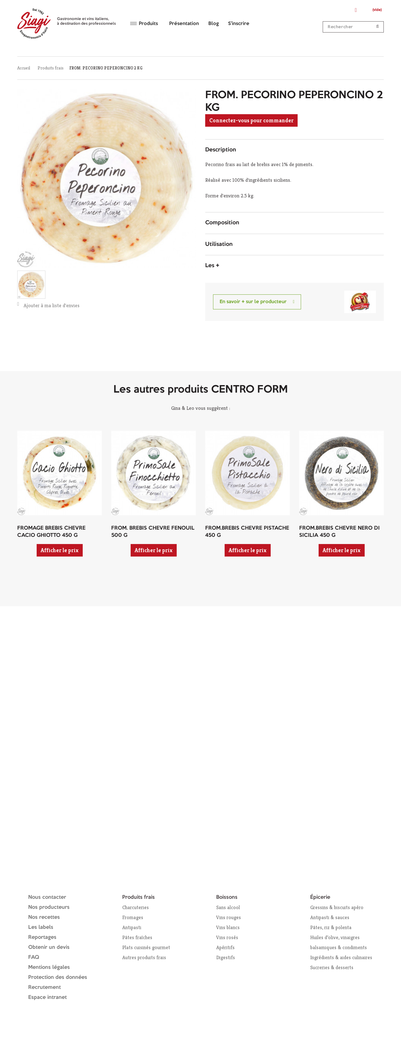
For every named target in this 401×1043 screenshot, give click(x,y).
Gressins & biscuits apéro (336, 907)
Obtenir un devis (49, 947)
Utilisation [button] (218, 244)
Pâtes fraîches (137, 937)
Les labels (40, 927)
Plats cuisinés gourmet (146, 947)
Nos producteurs (49, 907)
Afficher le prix (60, 550)
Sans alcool (228, 907)
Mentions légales (49, 967)
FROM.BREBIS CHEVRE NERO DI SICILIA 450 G (339, 532)
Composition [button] (222, 222)
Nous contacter (47, 897)
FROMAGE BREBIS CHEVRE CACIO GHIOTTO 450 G (51, 532)
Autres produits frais (144, 957)
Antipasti (131, 927)
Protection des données (57, 977)
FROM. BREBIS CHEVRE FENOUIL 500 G (153, 532)
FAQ (33, 957)
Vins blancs (228, 927)
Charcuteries (135, 907)
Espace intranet (47, 997)
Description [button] (220, 149)
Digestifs (225, 957)
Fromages (132, 917)
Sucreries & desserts (331, 967)
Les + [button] (212, 265)
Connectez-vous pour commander (251, 120)
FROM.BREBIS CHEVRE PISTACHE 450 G (247, 532)
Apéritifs (225, 947)
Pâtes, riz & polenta (331, 927)
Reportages (42, 937)
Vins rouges (228, 917)
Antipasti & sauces (329, 917)
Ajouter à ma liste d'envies (48, 305)
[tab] (294, 150)
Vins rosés (227, 937)
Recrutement (44, 987)
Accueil (23, 68)
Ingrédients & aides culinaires (341, 957)
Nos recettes (44, 917)
